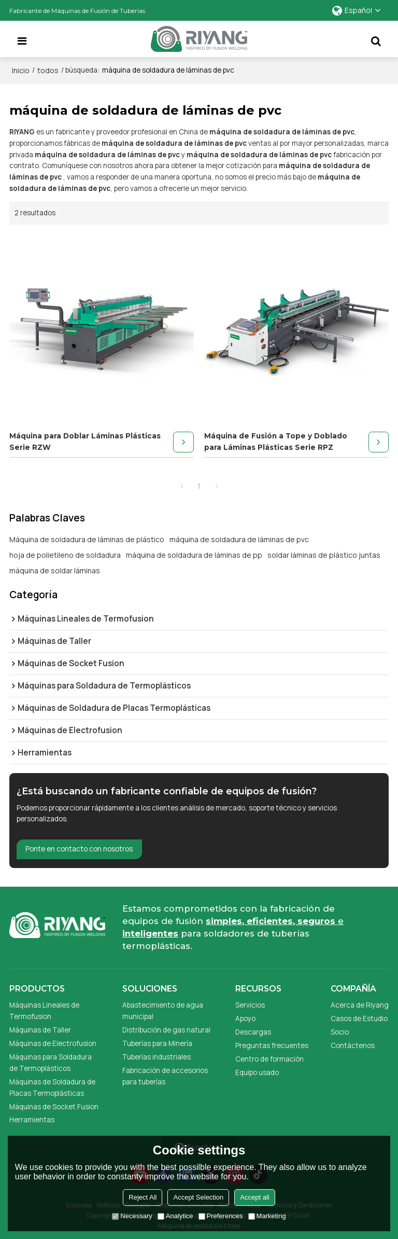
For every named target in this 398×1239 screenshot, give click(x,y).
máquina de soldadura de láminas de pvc (239, 539)
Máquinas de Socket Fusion (53, 1106)
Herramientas (31, 1119)
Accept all (254, 1197)
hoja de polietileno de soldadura (65, 555)
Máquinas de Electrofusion (52, 1043)
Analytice (175, 1216)
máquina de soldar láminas (54, 570)
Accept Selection (198, 1197)
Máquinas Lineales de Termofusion (44, 1010)
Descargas (253, 1032)
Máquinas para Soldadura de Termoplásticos (50, 1062)
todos (48, 70)
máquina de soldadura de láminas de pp (194, 555)
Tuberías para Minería (157, 1043)
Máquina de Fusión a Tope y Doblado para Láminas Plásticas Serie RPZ (275, 441)
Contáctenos (353, 1045)
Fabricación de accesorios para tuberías (165, 1076)
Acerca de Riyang (360, 1005)
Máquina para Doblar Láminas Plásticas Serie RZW (85, 441)
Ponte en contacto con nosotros (79, 848)
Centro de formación (269, 1059)
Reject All (143, 1197)
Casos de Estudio (359, 1018)
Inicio (21, 70)
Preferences (220, 1216)
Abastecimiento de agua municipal (162, 1010)
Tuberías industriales (156, 1057)
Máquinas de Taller (40, 1030)
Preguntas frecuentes (271, 1045)
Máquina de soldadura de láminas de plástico (86, 539)
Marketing (267, 1216)
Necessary (132, 1216)
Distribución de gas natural (166, 1030)
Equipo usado (257, 1072)
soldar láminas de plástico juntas (323, 555)
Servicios (250, 1005)
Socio (340, 1032)
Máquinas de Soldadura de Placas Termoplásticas (52, 1087)
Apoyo (245, 1018)
